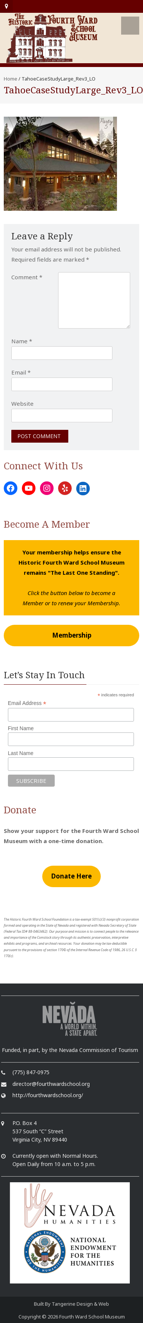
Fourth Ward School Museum (92, 1316)
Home (10, 78)
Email (21, 372)
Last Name (21, 753)
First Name (21, 728)
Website (22, 403)
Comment (26, 277)
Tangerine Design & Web (80, 1303)
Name (21, 341)
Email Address (27, 703)
